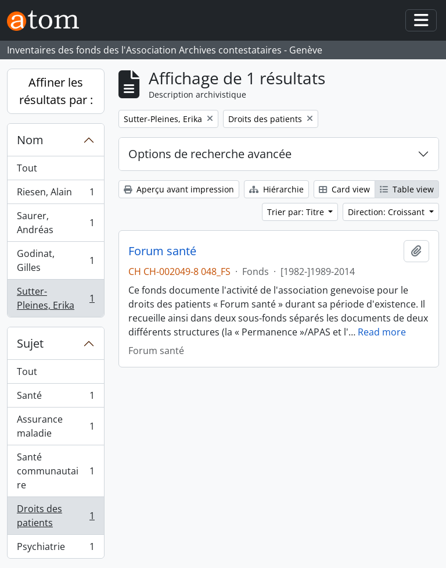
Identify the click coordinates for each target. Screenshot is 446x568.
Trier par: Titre (296, 211)
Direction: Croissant (387, 211)
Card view (344, 189)
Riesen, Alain (55, 194)
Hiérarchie (276, 189)
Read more (382, 332)
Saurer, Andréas (55, 222)
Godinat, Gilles (55, 260)
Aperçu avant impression (179, 189)
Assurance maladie (55, 426)
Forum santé (162, 251)
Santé (55, 398)
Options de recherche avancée (210, 154)
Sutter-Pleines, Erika (55, 298)
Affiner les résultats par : (56, 91)
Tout (27, 168)
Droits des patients (55, 515)
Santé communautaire (55, 471)
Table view (407, 189)
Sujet (30, 343)
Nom (30, 140)
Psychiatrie (55, 549)
